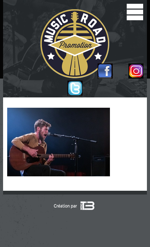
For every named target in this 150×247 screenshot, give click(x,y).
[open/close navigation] (135, 12)
